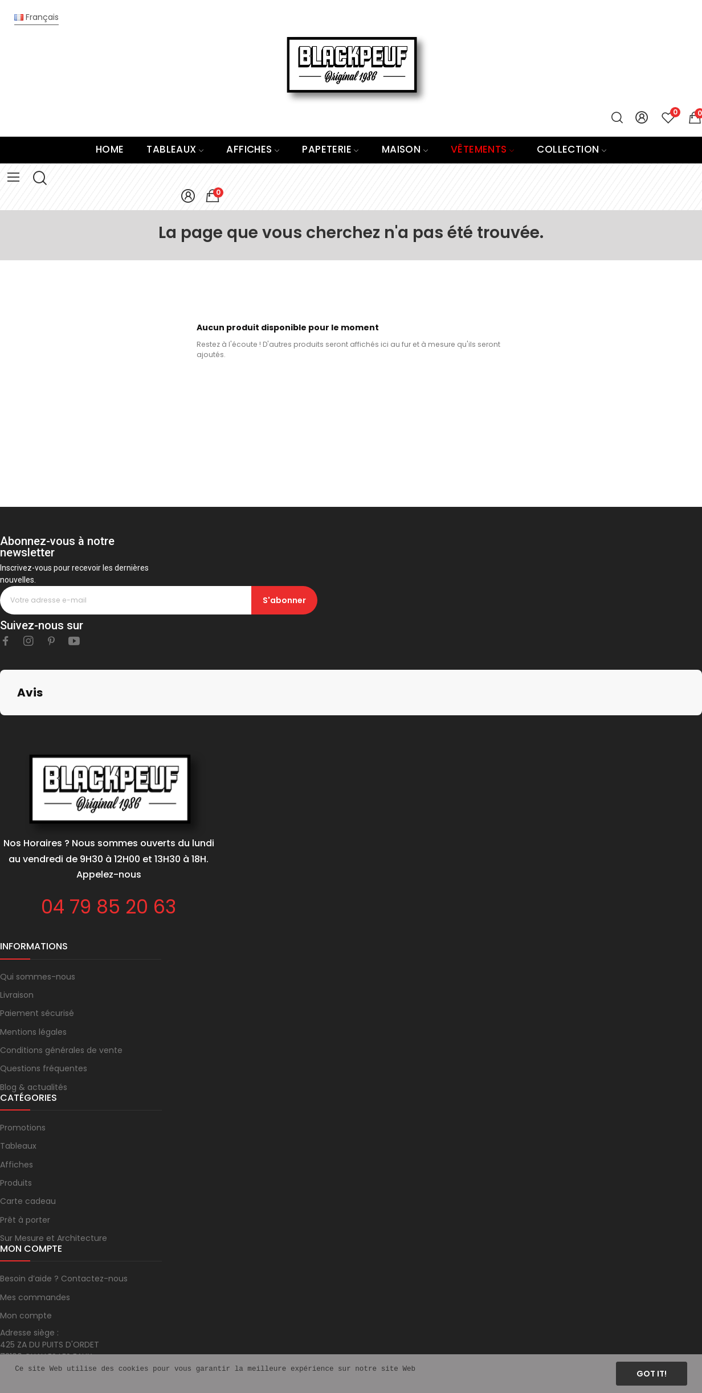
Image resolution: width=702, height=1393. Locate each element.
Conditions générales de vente (61, 993)
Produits (16, 1126)
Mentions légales (33, 975)
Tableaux (18, 1089)
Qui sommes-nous (37, 919)
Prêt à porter (25, 1163)
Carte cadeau (28, 1144)
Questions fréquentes (43, 1011)
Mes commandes (35, 1240)
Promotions (23, 1070)
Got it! (651, 1373)
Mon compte (26, 1258)
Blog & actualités (33, 1030)
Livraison (17, 938)
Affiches (16, 1107)
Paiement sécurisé (37, 956)
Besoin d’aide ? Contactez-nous (64, 1221)
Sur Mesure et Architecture (53, 1181)
